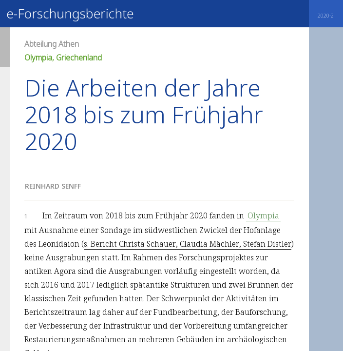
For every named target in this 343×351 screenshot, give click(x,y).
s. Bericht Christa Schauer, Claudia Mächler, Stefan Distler (187, 243)
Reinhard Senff (53, 186)
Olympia (263, 215)
